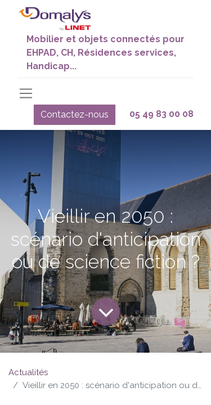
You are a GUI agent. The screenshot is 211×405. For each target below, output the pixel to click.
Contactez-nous (75, 114)
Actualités (28, 372)
